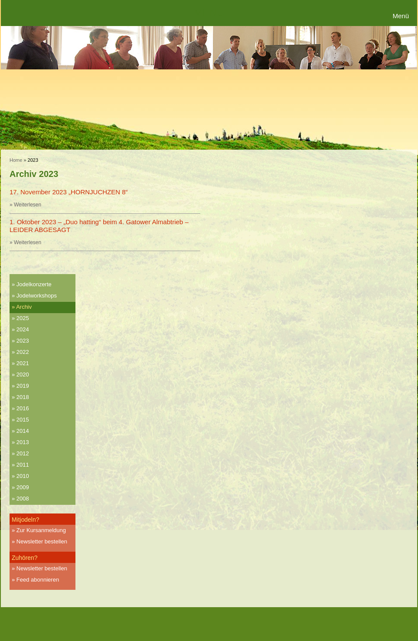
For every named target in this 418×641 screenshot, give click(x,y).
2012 (22, 453)
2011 (22, 464)
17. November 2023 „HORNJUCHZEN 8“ (69, 192)
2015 (22, 419)
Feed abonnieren (37, 579)
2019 (22, 386)
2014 (22, 431)
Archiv (24, 307)
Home (16, 160)
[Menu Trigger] (402, 16)
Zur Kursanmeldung (41, 530)
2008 (22, 498)
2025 (22, 318)
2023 (22, 340)
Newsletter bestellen (41, 541)
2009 (22, 487)
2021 (22, 363)
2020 (22, 374)
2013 (22, 442)
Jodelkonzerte (34, 284)
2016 (22, 408)
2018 (22, 397)
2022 (22, 352)
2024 (22, 329)
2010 (22, 476)
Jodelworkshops (36, 295)
